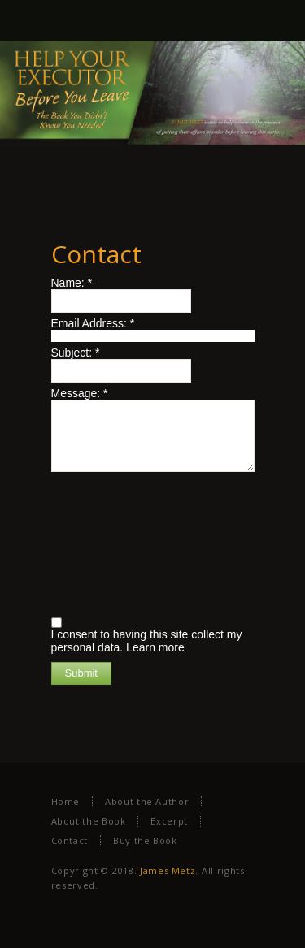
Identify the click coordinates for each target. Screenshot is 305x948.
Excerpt (168, 821)
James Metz (167, 870)
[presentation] (118, 542)
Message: (79, 393)
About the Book (88, 821)
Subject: (75, 352)
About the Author (147, 801)
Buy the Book (145, 840)
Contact (69, 840)
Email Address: (93, 323)
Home (66, 801)
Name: (72, 282)
